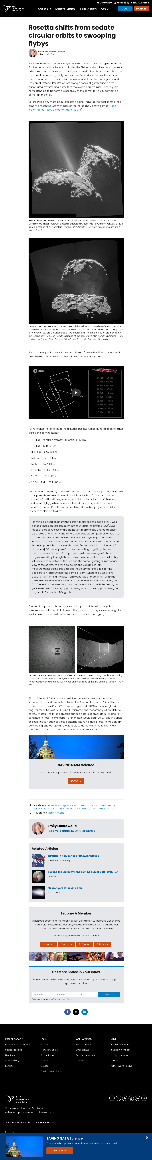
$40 (102, 944)
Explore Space (65, 9)
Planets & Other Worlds (17, 1044)
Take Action (88, 9)
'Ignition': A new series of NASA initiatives (73, 856)
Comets (91, 805)
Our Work (44, 9)
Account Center (14, 1122)
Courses (45, 1065)
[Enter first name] (43, 994)
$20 (84, 944)
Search (143, 2)
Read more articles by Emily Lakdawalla (71, 831)
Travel (114, 1060)
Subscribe (109, 994)
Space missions (98, 808)
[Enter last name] (65, 994)
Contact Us (31, 1122)
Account (120, 2)
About (105, 9)
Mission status (103, 805)
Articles (60, 812)
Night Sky (10, 1055)
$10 (66, 944)
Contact (80, 1060)
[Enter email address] (87, 994)
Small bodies (59, 808)
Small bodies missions (78, 808)
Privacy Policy (66, 999)
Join (125, 8)
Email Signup (83, 1049)
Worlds (111, 808)
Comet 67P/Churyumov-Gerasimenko (66, 805)
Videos (44, 1060)
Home (51, 812)
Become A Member (86, 1055)
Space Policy (12, 1060)
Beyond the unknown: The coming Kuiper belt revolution (83, 872)
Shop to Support (120, 1055)
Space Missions (13, 1049)
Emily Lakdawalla (62, 826)
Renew (132, 2)
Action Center (83, 1044)
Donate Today (60, 1150)
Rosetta (48, 808)
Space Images (48, 1055)
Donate (141, 8)
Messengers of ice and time (65, 888)
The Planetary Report (52, 1071)
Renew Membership (121, 1044)
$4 (48, 944)
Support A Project (120, 1049)
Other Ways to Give (121, 1065)
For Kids (9, 1065)
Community (104, 2)
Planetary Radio (49, 1049)
